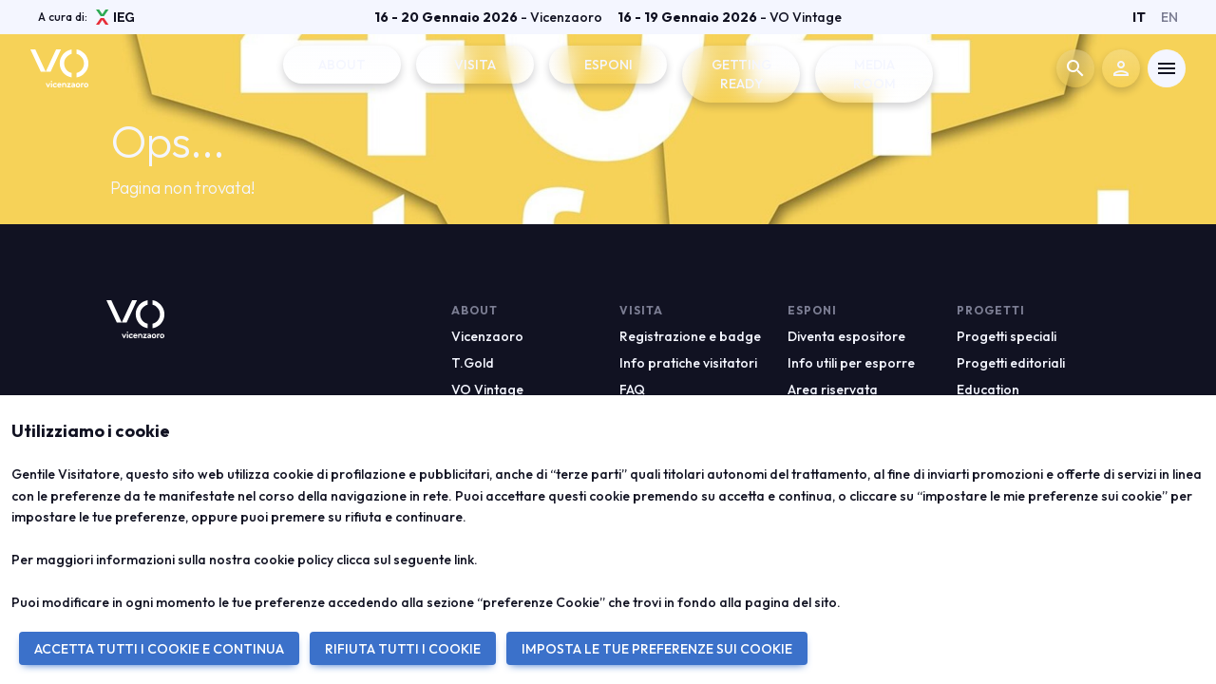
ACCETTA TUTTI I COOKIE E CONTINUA (159, 648)
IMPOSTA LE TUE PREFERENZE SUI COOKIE (657, 648)
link (464, 559)
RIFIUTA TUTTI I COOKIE (403, 648)
